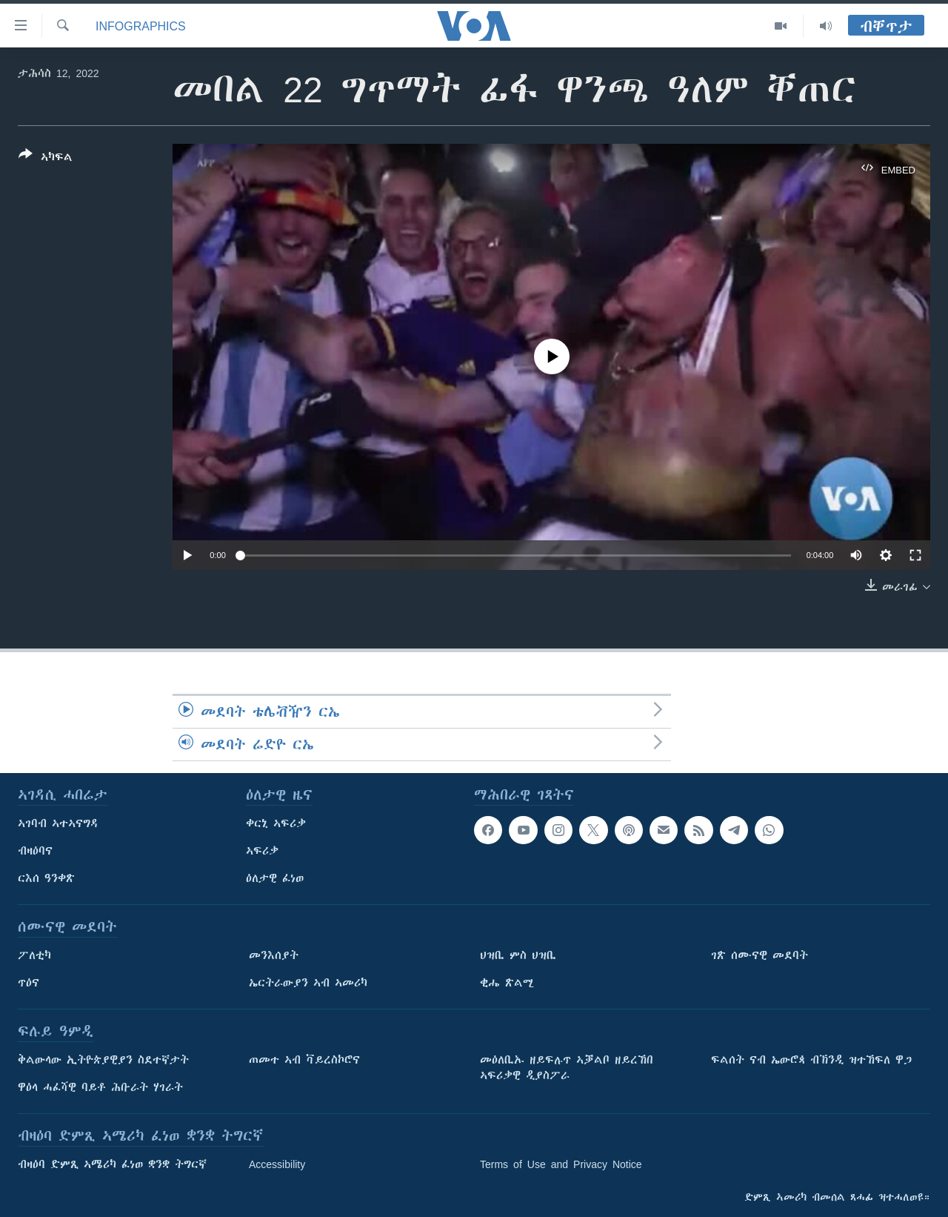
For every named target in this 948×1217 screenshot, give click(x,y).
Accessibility (277, 1164)
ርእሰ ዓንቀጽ (46, 878)
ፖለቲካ (34, 955)
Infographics (141, 26)
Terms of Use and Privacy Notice (561, 1164)
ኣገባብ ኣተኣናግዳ (58, 823)
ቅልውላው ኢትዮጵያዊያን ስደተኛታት (103, 1060)
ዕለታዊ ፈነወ (275, 878)
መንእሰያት (273, 955)
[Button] (46, 158)
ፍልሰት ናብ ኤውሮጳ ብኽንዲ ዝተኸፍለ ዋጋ (811, 1060)
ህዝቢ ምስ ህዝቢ (518, 955)
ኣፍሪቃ (262, 851)
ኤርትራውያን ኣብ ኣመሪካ (308, 982)
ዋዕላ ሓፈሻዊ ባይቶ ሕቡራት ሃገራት (100, 1087)
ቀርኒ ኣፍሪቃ (276, 823)
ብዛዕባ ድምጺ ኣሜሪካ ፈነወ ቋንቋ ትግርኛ (112, 1164)
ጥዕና (28, 982)
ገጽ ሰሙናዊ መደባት (759, 955)
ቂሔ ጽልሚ (507, 982)
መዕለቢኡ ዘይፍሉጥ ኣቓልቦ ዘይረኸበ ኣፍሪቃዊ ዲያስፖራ (566, 1067)
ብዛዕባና (35, 851)
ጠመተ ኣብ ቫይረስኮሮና (304, 1060)
